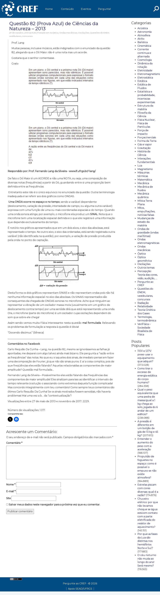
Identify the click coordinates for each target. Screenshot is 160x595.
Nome (10, 484)
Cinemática (144, 45)
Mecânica (143, 183)
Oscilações (83, 33)
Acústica (54, 33)
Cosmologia (144, 59)
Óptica (141, 253)
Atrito (140, 38)
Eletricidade (144, 70)
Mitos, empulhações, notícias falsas (146, 211)
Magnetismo (145, 169)
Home (49, 9)
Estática (142, 81)
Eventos (86, 9)
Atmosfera (143, 35)
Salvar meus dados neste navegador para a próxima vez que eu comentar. (54, 504)
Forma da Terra (146, 141)
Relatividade (145, 306)
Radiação (143, 303)
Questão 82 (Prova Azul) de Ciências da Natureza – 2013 (53, 26)
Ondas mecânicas (68, 33)
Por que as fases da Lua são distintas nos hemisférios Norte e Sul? (147, 541)
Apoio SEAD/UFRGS (80, 588)
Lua (139, 165)
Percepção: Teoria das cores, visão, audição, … (147, 275)
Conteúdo (67, 9)
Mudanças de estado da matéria (145, 222)
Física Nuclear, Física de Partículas (146, 123)
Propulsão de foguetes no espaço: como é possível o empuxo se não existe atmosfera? (146, 467)
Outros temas (145, 267)
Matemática (144, 179)
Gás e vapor (144, 144)
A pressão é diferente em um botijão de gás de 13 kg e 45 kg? (147, 428)
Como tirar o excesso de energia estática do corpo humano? (147, 375)
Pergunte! (104, 9)
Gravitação (144, 148)
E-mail (11, 491)
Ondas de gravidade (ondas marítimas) (147, 233)
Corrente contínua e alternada (144, 53)
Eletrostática (145, 77)
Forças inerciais (146, 137)
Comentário (14, 442)
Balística (142, 42)
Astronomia (144, 31)
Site (8, 498)
